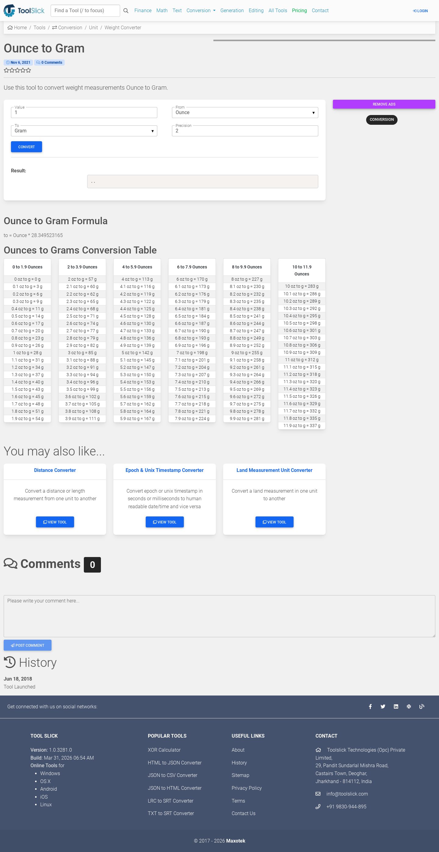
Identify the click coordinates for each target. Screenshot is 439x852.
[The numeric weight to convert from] (84, 112)
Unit (93, 28)
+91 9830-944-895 (341, 807)
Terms (238, 801)
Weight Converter (123, 28)
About (238, 750)
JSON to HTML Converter (175, 788)
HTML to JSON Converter (175, 763)
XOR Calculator (164, 750)
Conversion (67, 28)
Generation (232, 10)
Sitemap (240, 775)
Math (162, 10)
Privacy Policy (247, 788)
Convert (26, 147)
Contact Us (243, 813)
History (239, 763)
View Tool (55, 522)
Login (420, 11)
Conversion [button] (199, 10)
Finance (143, 10)
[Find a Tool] (85, 11)
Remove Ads (384, 104)
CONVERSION (382, 119)
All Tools (278, 10)
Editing (256, 10)
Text (177, 10)
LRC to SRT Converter (170, 801)
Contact (320, 10)
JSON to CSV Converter (172, 775)
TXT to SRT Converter (171, 813)
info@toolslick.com (342, 794)
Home (17, 28)
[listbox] (245, 112)
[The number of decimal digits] (245, 130)
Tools (39, 28)
